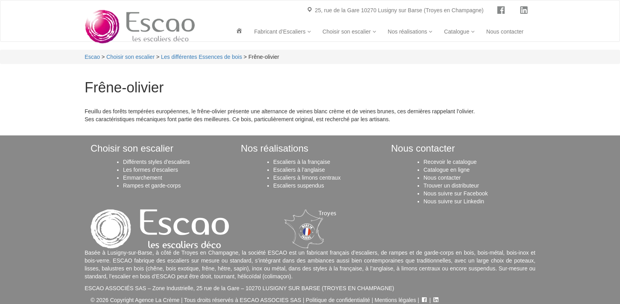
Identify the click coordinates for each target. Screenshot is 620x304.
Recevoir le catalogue (450, 162)
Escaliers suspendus (298, 185)
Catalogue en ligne (446, 170)
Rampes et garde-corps (152, 185)
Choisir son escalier (349, 31)
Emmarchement (142, 178)
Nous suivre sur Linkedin (453, 201)
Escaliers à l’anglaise (299, 170)
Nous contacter (505, 31)
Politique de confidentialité (338, 300)
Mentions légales (395, 300)
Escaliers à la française (301, 162)
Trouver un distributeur (451, 185)
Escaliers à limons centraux (306, 178)
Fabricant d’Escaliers (282, 31)
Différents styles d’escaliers (156, 162)
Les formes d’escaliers (150, 170)
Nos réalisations (410, 31)
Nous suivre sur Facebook (455, 193)
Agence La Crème (157, 300)
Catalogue (459, 31)
